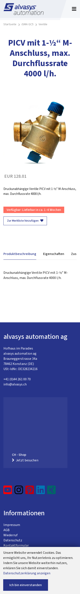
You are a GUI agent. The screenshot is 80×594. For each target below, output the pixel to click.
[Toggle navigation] (74, 9)
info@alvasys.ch (15, 384)
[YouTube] (7, 491)
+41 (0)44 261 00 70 (17, 379)
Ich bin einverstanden (25, 585)
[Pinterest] (29, 491)
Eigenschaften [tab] (53, 254)
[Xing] (51, 491)
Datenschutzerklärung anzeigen (26, 573)
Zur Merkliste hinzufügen (25, 221)
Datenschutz (12, 540)
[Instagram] (18, 491)
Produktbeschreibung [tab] (19, 254)
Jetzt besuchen (25, 460)
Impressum (11, 525)
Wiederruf (10, 535)
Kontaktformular (16, 545)
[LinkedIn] (40, 491)
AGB (6, 530)
